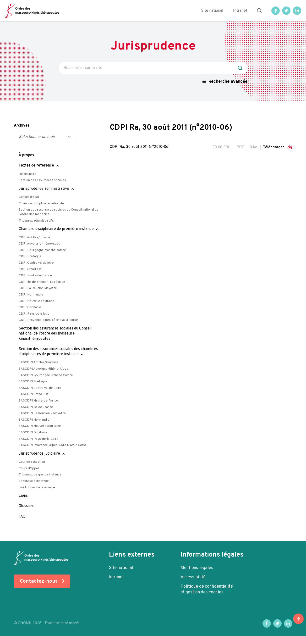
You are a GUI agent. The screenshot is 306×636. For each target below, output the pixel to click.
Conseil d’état (29, 197)
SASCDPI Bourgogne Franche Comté (46, 375)
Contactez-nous (39, 581)
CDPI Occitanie (30, 307)
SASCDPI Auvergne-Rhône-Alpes (43, 369)
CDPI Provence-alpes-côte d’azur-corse (48, 320)
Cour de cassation (32, 462)
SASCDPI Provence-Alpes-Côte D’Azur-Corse (53, 445)
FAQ (22, 516)
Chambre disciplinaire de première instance (56, 229)
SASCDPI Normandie (34, 420)
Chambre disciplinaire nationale (41, 203)
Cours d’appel (29, 468)
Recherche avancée (227, 81)
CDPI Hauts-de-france (35, 275)
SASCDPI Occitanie (33, 432)
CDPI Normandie (31, 295)
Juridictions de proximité (37, 487)
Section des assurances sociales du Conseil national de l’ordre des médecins (58, 212)
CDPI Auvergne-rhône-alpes (39, 244)
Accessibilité (193, 577)
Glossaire (26, 506)
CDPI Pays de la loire (34, 314)
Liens (23, 495)
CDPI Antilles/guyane (34, 237)
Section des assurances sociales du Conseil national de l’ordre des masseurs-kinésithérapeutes (55, 333)
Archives (21, 125)
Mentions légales (196, 568)
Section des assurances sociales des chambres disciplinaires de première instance (58, 352)
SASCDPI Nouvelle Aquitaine (40, 426)
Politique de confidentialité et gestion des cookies (206, 589)
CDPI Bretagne (30, 256)
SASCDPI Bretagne (33, 381)
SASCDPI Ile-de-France (36, 407)
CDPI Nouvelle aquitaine (36, 301)
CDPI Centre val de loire (36, 263)
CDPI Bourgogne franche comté (42, 250)
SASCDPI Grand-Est (34, 394)
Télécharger (274, 147)
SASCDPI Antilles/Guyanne (39, 362)
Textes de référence (36, 165)
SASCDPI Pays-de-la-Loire (38, 439)
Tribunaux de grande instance (40, 475)
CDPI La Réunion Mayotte (38, 288)
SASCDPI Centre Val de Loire (40, 388)
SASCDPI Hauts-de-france (38, 401)
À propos (26, 155)
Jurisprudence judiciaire (39, 453)
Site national (212, 10)
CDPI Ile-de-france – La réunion (42, 282)
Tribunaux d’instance (34, 481)
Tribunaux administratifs (36, 221)
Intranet (240, 10)
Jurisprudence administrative (44, 188)
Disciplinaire (27, 174)
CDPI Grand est (30, 269)
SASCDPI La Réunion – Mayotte (42, 413)
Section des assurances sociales (42, 180)
